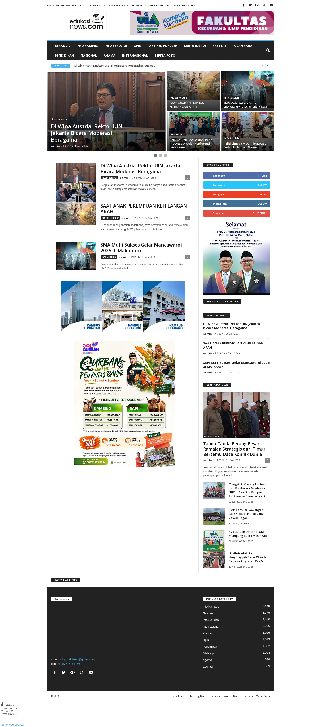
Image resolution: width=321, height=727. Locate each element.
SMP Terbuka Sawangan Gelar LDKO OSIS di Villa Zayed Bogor (246, 514)
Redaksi (136, 5)
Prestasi (220, 45)
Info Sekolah (116, 45)
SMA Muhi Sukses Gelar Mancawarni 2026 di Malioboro (141, 248)
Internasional (135, 55)
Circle (262, 194)
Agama (109, 55)
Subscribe (260, 213)
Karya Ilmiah (195, 45)
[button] (268, 51)
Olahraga (209, 653)
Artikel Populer (163, 45)
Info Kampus (87, 45)
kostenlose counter (12, 724)
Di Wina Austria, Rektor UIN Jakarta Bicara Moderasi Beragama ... (115, 66)
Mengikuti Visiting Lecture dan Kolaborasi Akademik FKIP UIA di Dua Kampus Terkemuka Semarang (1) (247, 490)
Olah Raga (243, 45)
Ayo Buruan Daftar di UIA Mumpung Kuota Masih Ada (248, 534)
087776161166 (70, 663)
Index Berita (97, 5)
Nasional (89, 55)
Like (264, 175)
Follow (261, 185)
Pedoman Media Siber (180, 5)
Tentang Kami (119, 5)
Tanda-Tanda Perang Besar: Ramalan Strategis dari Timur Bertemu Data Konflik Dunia (234, 449)
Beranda (62, 45)
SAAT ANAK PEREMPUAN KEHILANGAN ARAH (144, 209)
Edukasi (208, 666)
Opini (138, 45)
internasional (60, 119)
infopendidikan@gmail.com (77, 659)
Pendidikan (64, 55)
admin (55, 146)
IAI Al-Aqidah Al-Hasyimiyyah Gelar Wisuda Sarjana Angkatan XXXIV (248, 557)
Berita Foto (164, 55)
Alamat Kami (154, 5)
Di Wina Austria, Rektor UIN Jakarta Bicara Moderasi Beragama (140, 169)
